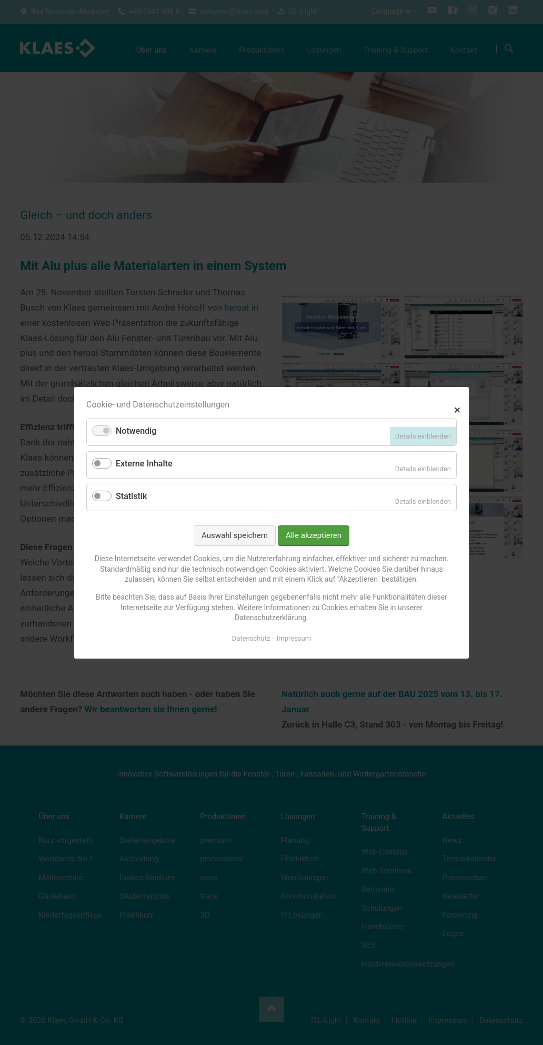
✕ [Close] (457, 408)
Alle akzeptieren (313, 535)
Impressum (294, 638)
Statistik (131, 496)
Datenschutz (251, 638)
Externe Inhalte (144, 464)
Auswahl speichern (235, 535)
